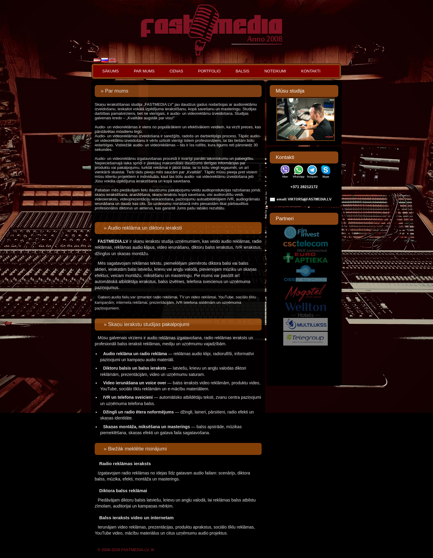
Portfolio (209, 71)
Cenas (176, 71)
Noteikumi (275, 71)
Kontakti (310, 71)
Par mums (144, 71)
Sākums (110, 71)
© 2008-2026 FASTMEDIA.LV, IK (126, 549)
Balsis (243, 71)
